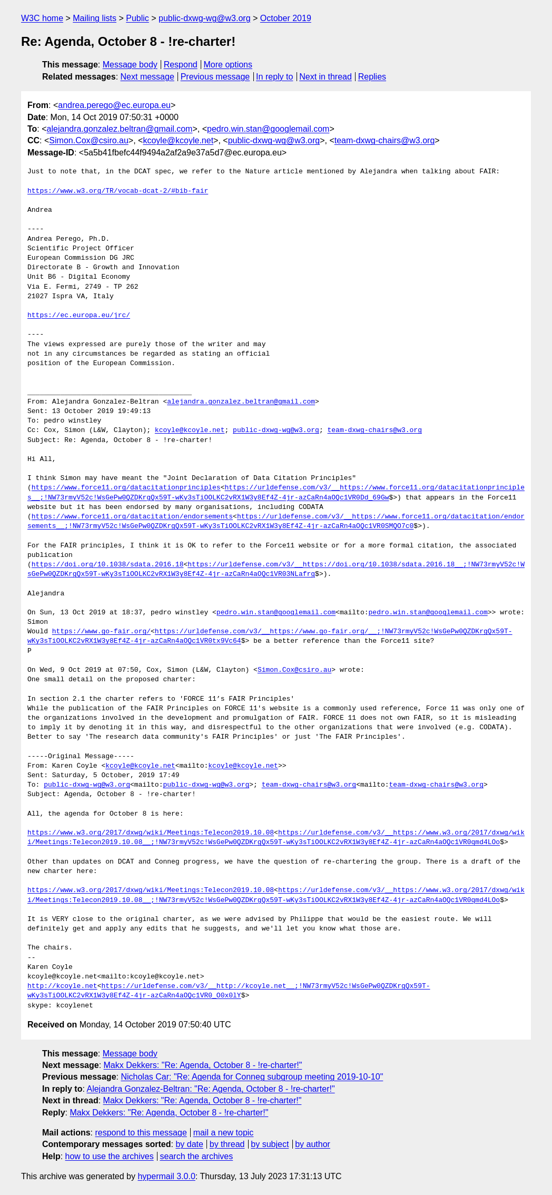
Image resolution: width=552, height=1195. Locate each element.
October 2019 (285, 18)
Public (137, 18)
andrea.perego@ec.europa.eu (114, 105)
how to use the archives (109, 1156)
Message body (130, 64)
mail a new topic (223, 1132)
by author (312, 1144)
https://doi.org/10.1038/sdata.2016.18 (108, 565)
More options (228, 64)
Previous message (215, 76)
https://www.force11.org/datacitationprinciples (126, 488)
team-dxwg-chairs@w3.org (384, 140)
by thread (227, 1144)
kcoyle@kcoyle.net (178, 140)
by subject (270, 1144)
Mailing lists (94, 18)
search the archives (196, 1156)
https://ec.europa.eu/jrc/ (78, 315)
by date (189, 1144)
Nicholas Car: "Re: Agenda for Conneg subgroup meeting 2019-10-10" (252, 1076)
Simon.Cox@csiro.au (89, 140)
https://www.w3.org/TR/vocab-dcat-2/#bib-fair (117, 191)
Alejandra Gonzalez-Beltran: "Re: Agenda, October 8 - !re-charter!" (210, 1088)
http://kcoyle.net (62, 986)
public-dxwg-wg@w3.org (205, 18)
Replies (372, 76)
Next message (147, 76)
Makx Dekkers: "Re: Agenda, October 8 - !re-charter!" (203, 1065)
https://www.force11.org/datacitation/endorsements (132, 517)
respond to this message (140, 1132)
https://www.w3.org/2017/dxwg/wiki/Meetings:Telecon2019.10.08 (150, 833)
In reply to (274, 76)
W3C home (42, 18)
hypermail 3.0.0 (166, 1176)
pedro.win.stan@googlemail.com (268, 128)
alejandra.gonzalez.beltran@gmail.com (120, 128)
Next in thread (325, 76)
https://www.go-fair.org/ (101, 631)
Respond (181, 64)
